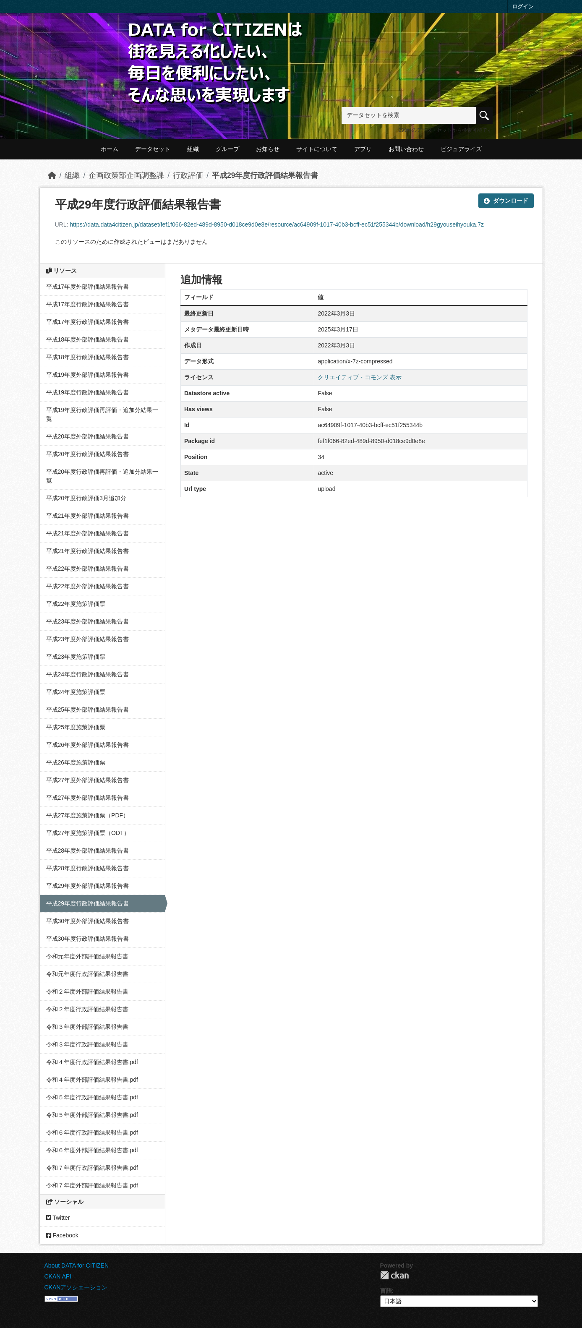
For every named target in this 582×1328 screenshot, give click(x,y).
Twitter (58, 1217)
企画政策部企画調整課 (126, 175)
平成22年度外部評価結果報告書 (87, 568)
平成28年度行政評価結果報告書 (87, 868)
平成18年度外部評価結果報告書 (87, 339)
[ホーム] (52, 175)
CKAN (394, 1275)
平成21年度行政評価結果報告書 (87, 551)
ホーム (109, 149)
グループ (227, 149)
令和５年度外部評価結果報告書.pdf (92, 1114)
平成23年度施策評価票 (76, 656)
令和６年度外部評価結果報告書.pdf (92, 1150)
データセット (152, 149)
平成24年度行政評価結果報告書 (87, 674)
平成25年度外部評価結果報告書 (87, 709)
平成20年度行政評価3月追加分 (86, 498)
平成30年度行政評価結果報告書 (87, 938)
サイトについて (316, 149)
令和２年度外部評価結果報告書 (87, 991)
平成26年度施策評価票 (76, 762)
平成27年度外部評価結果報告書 (87, 780)
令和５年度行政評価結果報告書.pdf (92, 1097)
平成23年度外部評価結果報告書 (87, 621)
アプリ (363, 149)
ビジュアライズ (461, 149)
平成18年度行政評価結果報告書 (87, 357)
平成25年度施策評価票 (76, 727)
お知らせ (267, 149)
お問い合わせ (406, 149)
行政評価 (188, 175)
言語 (386, 1290)
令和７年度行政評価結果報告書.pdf (92, 1167)
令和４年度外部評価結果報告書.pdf (92, 1079)
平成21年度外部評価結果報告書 (87, 515)
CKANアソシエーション (76, 1287)
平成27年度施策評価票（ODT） (88, 833)
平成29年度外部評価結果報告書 (87, 885)
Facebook (62, 1235)
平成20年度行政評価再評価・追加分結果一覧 (102, 476)
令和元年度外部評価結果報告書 (87, 956)
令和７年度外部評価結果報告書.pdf (92, 1185)
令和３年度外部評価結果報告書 (87, 1026)
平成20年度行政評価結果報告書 (87, 454)
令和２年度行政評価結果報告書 (87, 1009)
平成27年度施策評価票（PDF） (87, 815)
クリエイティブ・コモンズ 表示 (360, 377)
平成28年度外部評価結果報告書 (87, 850)
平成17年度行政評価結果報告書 (87, 304)
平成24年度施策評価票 (76, 692)
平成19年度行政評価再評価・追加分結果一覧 (102, 414)
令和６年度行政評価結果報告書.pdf (92, 1132)
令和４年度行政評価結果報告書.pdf (92, 1062)
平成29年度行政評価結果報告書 (265, 175)
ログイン (523, 6)
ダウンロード (506, 200)
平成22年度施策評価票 (76, 603)
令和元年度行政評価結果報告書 (87, 974)
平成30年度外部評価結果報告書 (87, 921)
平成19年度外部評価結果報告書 (87, 374)
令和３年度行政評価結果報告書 (87, 1044)
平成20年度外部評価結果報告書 (87, 436)
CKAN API (58, 1276)
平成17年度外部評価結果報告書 (87, 286)
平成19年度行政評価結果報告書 (87, 392)
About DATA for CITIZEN (76, 1265)
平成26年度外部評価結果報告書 (87, 744)
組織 (193, 149)
